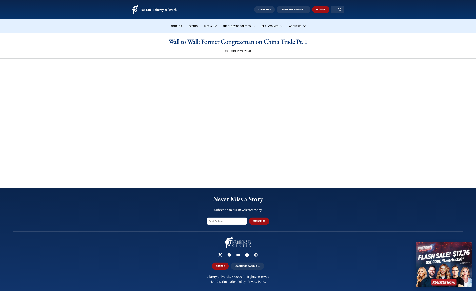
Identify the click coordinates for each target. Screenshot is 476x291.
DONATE (220, 266)
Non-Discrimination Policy (228, 281)
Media (208, 26)
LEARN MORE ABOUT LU (247, 266)
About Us (295, 26)
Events (193, 26)
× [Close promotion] (468, 245)
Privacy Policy (256, 281)
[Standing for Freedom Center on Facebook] (229, 255)
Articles (176, 26)
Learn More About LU (298, 9)
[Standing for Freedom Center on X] (220, 255)
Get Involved (270, 26)
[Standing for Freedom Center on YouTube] (238, 255)
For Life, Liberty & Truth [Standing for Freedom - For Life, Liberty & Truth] (154, 9)
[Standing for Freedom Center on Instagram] (247, 255)
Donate (325, 9)
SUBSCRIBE (259, 221)
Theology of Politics (237, 26)
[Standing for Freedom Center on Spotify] (256, 255)
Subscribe (269, 9)
